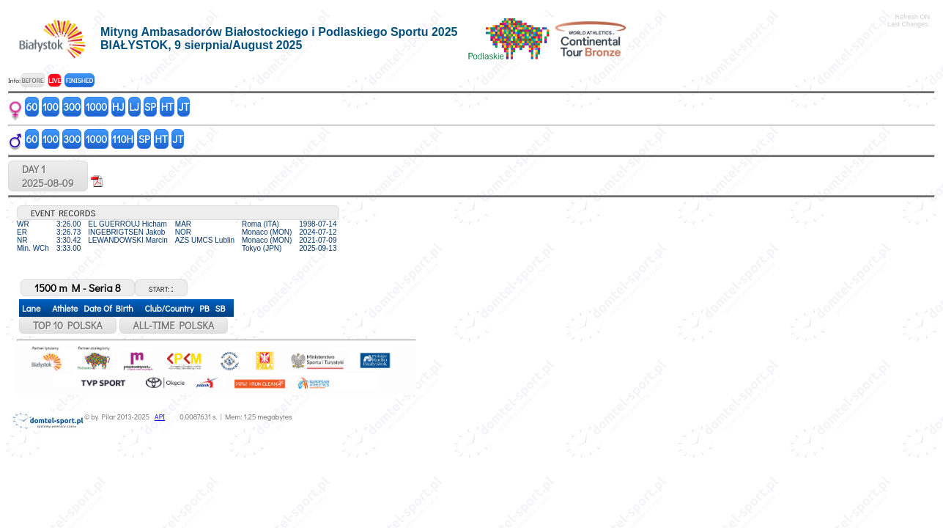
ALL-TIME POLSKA (174, 325)
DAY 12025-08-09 (48, 176)
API (160, 417)
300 (72, 107)
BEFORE (32, 80)
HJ (118, 107)
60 (32, 107)
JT (184, 107)
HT (167, 107)
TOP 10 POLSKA (68, 325)
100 (50, 107)
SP (150, 107)
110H (122, 139)
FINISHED (79, 80)
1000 (96, 107)
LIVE (54, 80)
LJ (134, 107)
